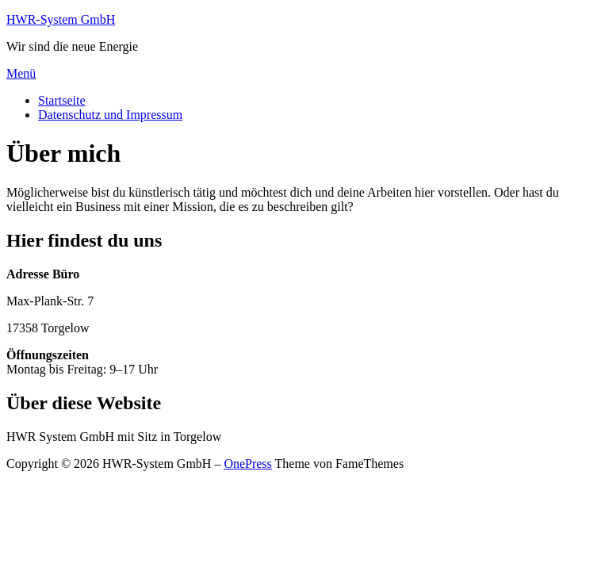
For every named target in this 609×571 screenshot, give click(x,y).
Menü (21, 73)
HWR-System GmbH (60, 19)
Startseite (62, 100)
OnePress (247, 463)
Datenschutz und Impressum (110, 114)
